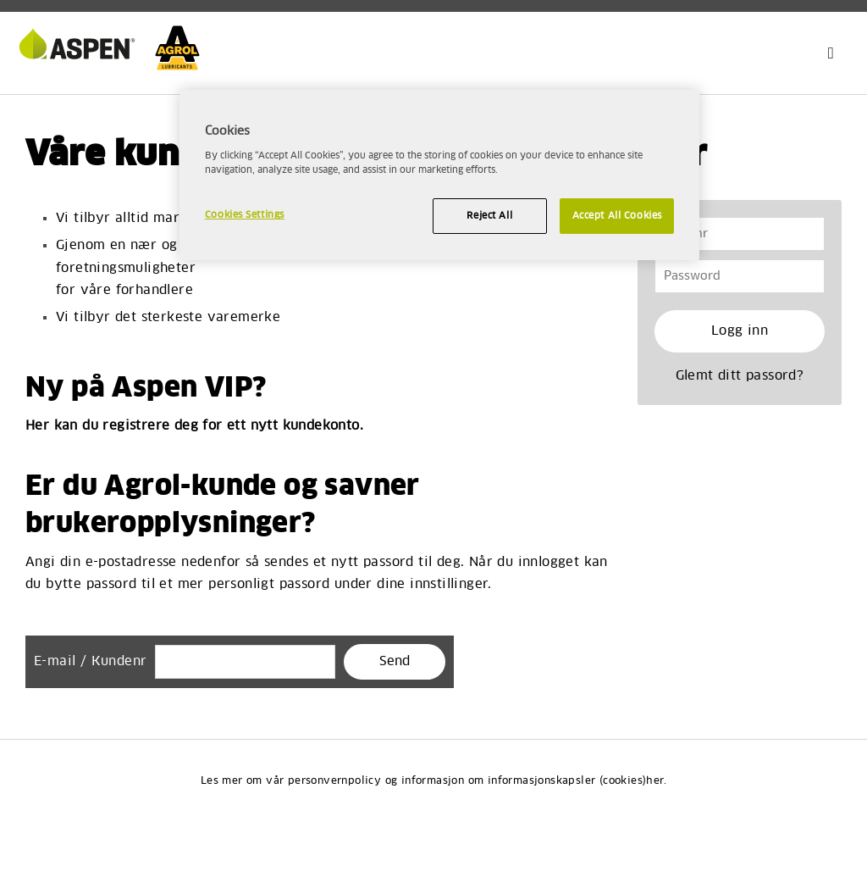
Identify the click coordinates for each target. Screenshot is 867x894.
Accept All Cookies (617, 215)
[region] (439, 175)
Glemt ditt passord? (740, 375)
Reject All (489, 215)
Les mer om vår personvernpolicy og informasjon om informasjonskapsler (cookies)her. (433, 780)
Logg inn (739, 331)
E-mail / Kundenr (90, 661)
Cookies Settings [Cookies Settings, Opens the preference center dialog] (244, 214)
